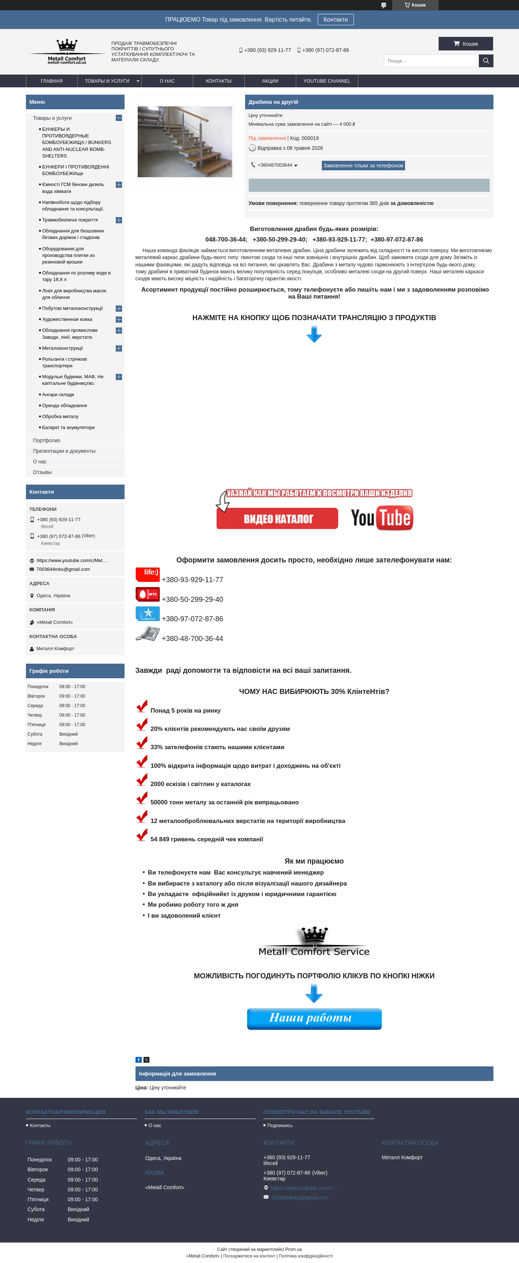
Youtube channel (327, 81)
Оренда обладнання (64, 405)
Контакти (336, 19)
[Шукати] (486, 60)
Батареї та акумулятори (68, 427)
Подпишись (280, 1125)
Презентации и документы (64, 451)
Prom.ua (293, 1249)
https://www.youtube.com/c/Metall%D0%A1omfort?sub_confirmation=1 (73, 560)
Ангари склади (58, 394)
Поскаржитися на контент (249, 1256)
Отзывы (42, 472)
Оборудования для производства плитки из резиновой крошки (68, 255)
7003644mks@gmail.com (63, 569)
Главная (52, 81)
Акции (270, 81)
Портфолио (47, 440)
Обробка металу (60, 416)
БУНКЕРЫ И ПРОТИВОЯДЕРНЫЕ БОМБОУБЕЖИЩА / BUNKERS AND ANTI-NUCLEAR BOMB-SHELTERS (76, 142)
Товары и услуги (107, 81)
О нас (167, 81)
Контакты (219, 81)
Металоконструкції (62, 348)
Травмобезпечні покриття (70, 220)
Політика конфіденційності (306, 1256)
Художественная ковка (67, 319)
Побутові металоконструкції (72, 308)
